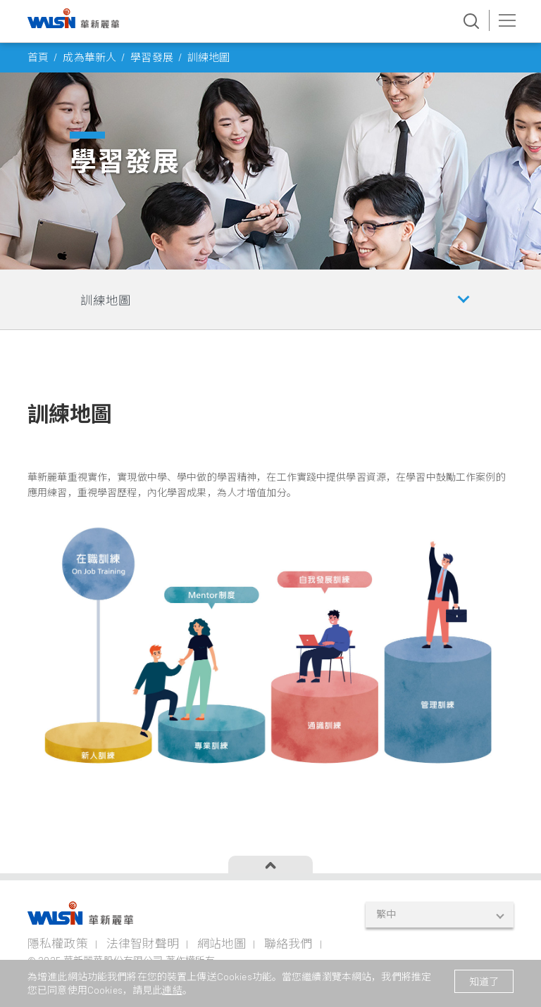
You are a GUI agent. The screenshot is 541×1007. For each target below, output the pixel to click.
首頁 (38, 57)
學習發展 (151, 57)
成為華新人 (89, 57)
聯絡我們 (288, 943)
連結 (172, 990)
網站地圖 (221, 943)
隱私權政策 (57, 943)
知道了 (484, 981)
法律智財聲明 (142, 943)
